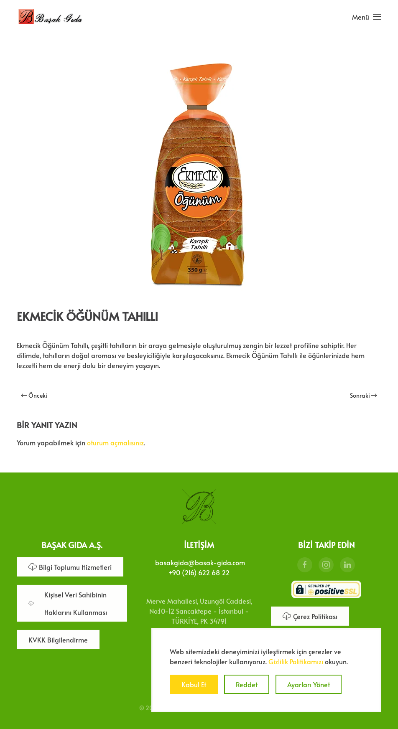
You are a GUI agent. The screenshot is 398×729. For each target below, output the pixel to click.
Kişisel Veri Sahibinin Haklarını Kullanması (67, 602)
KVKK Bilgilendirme (58, 638)
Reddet (247, 684)
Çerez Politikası (310, 615)
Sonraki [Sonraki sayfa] (364, 395)
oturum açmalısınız (115, 442)
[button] (366, 16)
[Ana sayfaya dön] (50, 16)
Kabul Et (193, 684)
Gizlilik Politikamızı (295, 661)
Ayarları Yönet (308, 684)
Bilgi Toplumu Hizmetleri (70, 566)
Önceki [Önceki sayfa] (34, 395)
